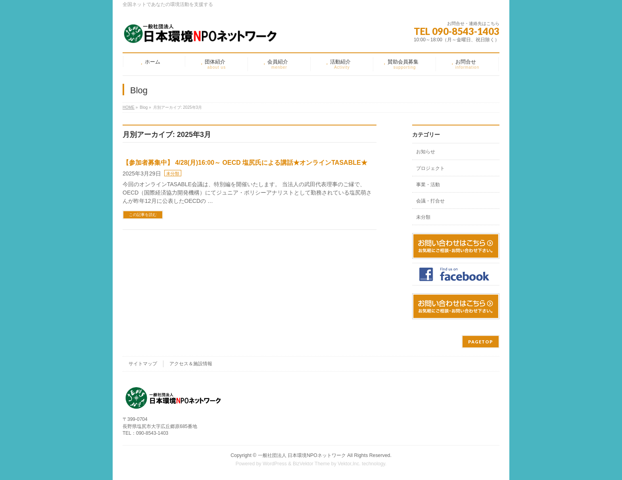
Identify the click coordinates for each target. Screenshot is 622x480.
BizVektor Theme (311, 464)
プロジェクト (430, 168)
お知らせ (425, 151)
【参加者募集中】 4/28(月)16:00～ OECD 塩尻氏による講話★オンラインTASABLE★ (245, 162)
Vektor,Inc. (349, 464)
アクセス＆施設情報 (190, 363)
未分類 (172, 173)
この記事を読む (143, 214)
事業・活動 (428, 184)
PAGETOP (480, 341)
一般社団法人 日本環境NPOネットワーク (302, 455)
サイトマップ (143, 363)
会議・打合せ (430, 201)
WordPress (275, 464)
